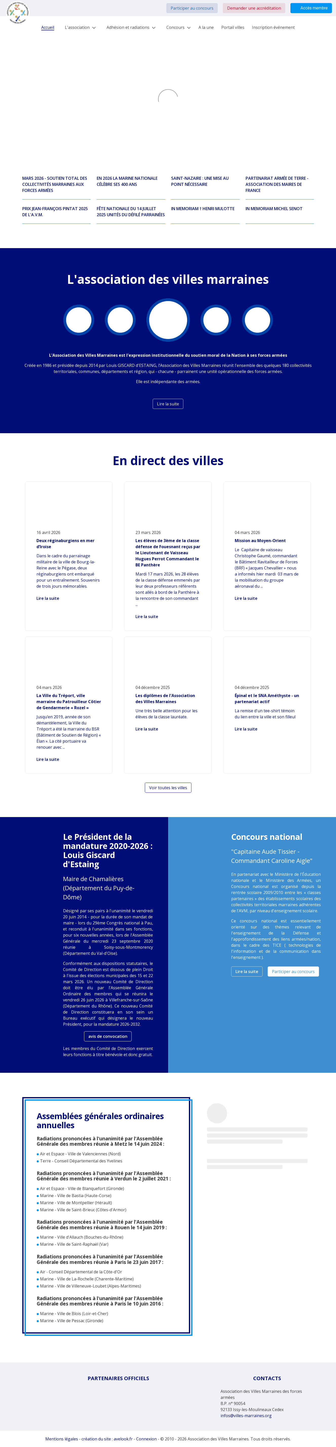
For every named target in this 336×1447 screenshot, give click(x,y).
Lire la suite (47, 598)
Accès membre (311, 8)
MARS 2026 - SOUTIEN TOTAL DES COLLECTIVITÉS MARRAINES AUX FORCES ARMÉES (54, 184)
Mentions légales (61, 1439)
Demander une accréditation (254, 8)
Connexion (146, 1439)
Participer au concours (192, 8)
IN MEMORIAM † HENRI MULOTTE (202, 208)
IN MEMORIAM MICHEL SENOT (274, 208)
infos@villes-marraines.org (246, 1415)
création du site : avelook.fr (107, 1439)
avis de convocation (107, 1036)
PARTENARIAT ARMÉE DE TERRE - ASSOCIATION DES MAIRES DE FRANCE (277, 184)
